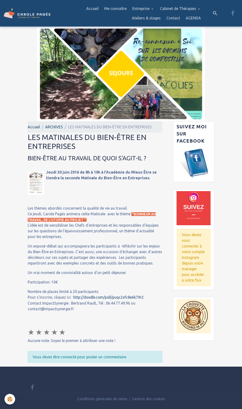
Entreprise (141, 8)
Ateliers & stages (146, 18)
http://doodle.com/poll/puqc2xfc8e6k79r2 (109, 297)
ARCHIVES (54, 127)
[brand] (27, 13)
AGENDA (193, 18)
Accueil (92, 8)
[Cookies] (10, 399)
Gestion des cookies (149, 399)
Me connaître (115, 8)
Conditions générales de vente (101, 399)
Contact (173, 18)
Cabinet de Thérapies (178, 8)
